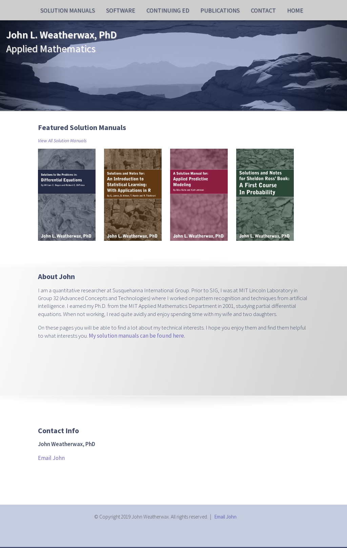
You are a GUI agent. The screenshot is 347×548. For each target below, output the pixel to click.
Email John (51, 458)
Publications (220, 10)
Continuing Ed (167, 10)
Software (120, 10)
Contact (263, 10)
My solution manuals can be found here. (137, 335)
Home (295, 10)
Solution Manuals (67, 10)
